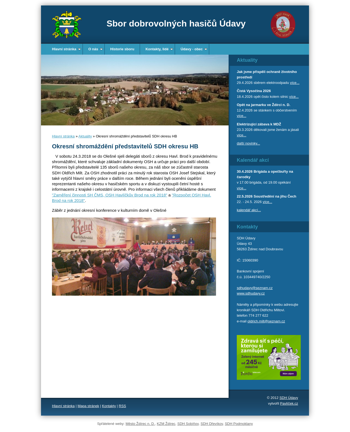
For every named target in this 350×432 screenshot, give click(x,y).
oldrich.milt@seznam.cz (266, 321)
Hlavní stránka (66, 49)
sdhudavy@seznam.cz (255, 288)
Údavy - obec (193, 49)
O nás (95, 49)
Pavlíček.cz (289, 403)
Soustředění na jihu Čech (274, 196)
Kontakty (109, 406)
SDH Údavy (288, 398)
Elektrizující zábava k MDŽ (259, 124)
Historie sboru (122, 49)
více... (294, 83)
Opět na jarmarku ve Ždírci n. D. (263, 105)
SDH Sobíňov (188, 424)
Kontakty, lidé (159, 49)
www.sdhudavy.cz (251, 293)
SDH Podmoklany (239, 424)
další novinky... (248, 143)
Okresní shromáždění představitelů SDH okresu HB (125, 146)
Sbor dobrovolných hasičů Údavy (176, 23)
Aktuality (85, 136)
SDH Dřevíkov (212, 424)
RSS (122, 406)
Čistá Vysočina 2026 (254, 91)
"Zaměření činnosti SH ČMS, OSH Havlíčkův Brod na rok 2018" (109, 195)
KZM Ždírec (166, 424)
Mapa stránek (88, 406)
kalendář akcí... (249, 210)
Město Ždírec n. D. (140, 424)
